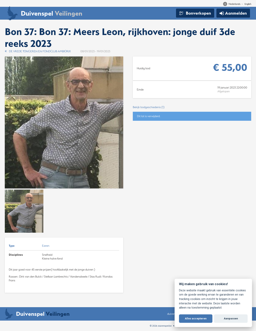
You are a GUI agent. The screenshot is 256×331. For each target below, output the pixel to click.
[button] (192, 107)
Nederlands (234, 3)
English (248, 3)
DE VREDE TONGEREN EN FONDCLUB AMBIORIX (38, 51)
